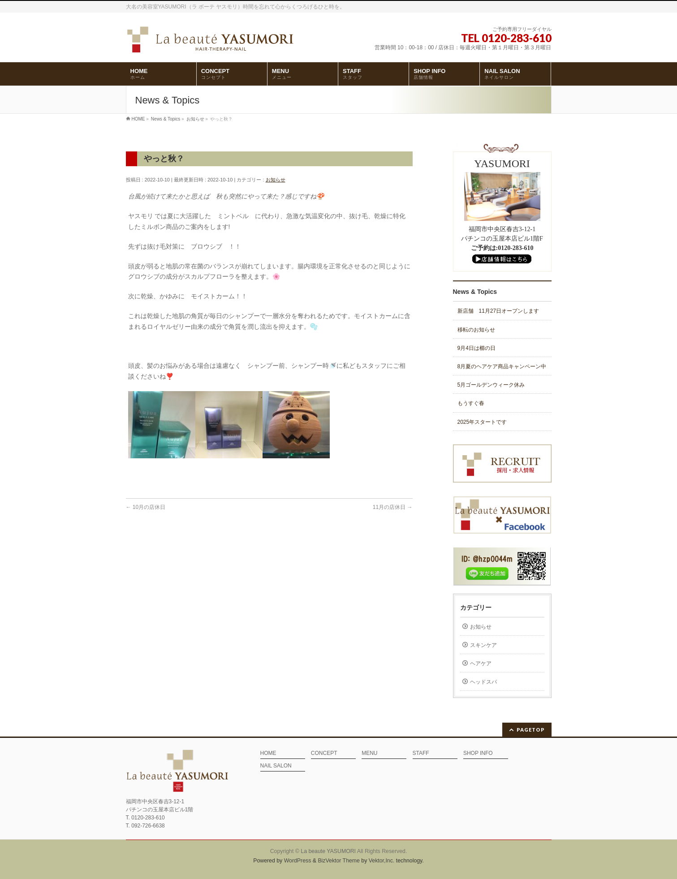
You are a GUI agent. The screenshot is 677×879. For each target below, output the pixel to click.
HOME (268, 753)
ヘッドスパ (483, 682)
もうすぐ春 (470, 403)
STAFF (421, 753)
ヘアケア (481, 663)
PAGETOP (531, 729)
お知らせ (275, 179)
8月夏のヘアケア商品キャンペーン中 (502, 366)
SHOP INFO (478, 753)
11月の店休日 (393, 507)
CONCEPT (324, 753)
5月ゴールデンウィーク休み (491, 385)
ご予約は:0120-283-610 (502, 248)
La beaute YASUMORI (328, 851)
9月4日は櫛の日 (476, 348)
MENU (369, 753)
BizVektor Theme (339, 860)
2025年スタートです (482, 422)
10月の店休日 (146, 507)
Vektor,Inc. (382, 860)
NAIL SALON (276, 766)
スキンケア (483, 645)
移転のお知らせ (476, 330)
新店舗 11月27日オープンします (498, 311)
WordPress (297, 860)
